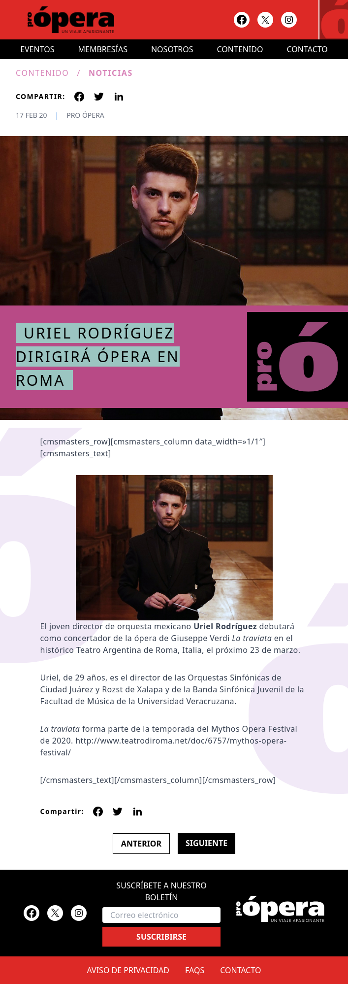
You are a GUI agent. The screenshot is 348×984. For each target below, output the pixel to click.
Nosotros (172, 49)
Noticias (111, 73)
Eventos (37, 49)
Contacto (307, 49)
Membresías (102, 49)
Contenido (240, 49)
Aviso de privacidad (128, 970)
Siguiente (206, 843)
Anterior (141, 843)
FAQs (194, 970)
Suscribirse (161, 936)
